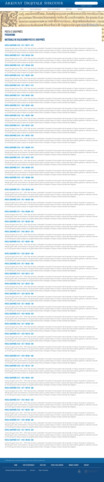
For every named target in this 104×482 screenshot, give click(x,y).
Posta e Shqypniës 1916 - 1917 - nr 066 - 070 (19, 324)
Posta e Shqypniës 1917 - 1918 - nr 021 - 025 (19, 400)
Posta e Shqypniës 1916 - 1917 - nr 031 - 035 (19, 284)
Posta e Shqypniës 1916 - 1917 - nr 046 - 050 (19, 65)
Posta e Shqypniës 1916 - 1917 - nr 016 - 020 (19, 430)
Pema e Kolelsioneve (57, 465)
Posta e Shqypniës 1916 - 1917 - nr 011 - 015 (19, 85)
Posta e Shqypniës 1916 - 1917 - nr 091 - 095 (19, 241)
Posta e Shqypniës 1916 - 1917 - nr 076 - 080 (19, 388)
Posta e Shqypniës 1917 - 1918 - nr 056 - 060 (19, 440)
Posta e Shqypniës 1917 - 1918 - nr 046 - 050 (19, 314)
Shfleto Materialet (35, 9)
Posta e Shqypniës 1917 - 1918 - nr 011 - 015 (19, 273)
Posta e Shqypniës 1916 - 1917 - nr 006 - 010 (19, 147)
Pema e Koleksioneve (53, 9)
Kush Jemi (69, 9)
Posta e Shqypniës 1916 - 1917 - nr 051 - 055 (19, 135)
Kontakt (80, 9)
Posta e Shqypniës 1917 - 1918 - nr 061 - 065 (19, 105)
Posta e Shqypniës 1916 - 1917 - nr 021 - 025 (19, 157)
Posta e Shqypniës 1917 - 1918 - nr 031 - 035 (19, 125)
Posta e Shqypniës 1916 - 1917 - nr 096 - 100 (19, 304)
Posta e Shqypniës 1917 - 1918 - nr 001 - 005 (19, 95)
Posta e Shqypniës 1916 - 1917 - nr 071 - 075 (19, 45)
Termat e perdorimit (43, 470)
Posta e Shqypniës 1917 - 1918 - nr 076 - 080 (19, 294)
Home (22, 9)
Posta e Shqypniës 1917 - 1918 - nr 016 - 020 (19, 334)
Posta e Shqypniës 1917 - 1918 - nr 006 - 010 (19, 211)
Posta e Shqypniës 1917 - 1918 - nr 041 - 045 (19, 253)
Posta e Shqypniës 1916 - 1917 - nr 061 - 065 (19, 264)
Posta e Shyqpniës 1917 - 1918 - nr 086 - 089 (19, 420)
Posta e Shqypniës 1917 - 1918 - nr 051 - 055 (19, 378)
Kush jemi (43, 465)
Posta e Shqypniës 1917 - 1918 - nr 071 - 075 (19, 231)
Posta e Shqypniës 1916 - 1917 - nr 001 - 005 (19, 75)
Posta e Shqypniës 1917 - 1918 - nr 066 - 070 (19, 167)
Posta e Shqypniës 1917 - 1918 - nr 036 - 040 (19, 189)
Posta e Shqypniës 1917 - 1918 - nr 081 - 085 (19, 356)
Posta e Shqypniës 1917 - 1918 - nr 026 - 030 (19, 55)
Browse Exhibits (74, 465)
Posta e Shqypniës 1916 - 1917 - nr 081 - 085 (19, 115)
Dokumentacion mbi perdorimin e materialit (16, 470)
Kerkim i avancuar (86, 6)
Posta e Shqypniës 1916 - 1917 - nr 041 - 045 (19, 410)
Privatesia (32, 470)
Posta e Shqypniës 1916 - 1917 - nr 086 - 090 (19, 177)
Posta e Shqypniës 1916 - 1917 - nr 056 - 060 (19, 199)
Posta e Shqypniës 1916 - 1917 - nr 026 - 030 (19, 221)
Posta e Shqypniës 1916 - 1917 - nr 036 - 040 (19, 344)
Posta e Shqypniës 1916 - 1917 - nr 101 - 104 (19, 366)
